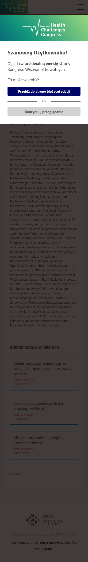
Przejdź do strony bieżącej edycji (44, 91)
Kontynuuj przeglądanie (44, 112)
